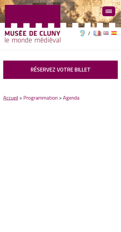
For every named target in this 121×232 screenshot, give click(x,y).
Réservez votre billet (61, 69)
